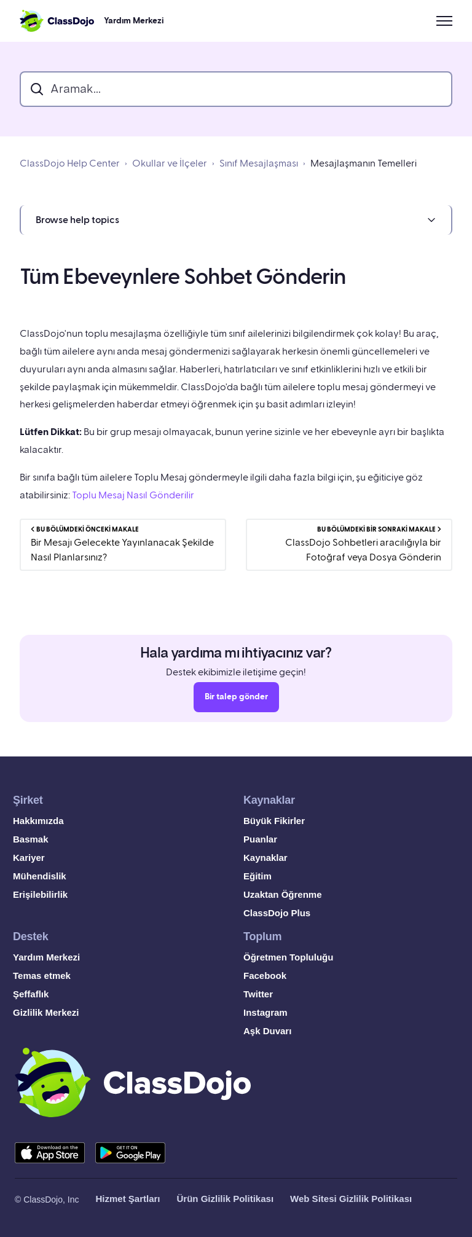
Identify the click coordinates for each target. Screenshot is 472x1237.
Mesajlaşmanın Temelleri (363, 163)
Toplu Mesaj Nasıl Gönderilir (133, 495)
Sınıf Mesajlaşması (258, 163)
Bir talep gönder (236, 701)
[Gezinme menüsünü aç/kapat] (444, 20)
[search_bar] (236, 89)
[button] (236, 220)
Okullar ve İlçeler (169, 163)
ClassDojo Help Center (70, 163)
